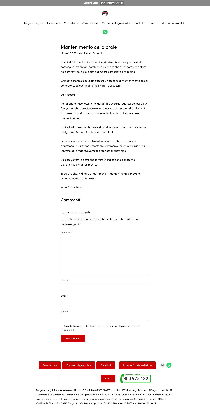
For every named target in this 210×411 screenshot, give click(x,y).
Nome (64, 280)
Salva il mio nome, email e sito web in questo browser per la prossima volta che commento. (101, 328)
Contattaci (106, 365)
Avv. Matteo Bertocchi (91, 53)
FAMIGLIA (69, 187)
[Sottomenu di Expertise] (59, 23)
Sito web (65, 310)
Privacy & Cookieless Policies (137, 365)
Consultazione (50, 365)
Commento (67, 232)
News (79, 187)
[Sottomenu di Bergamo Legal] (42, 23)
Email (64, 295)
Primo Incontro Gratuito (112, 3)
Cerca (108, 378)
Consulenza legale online (78, 365)
